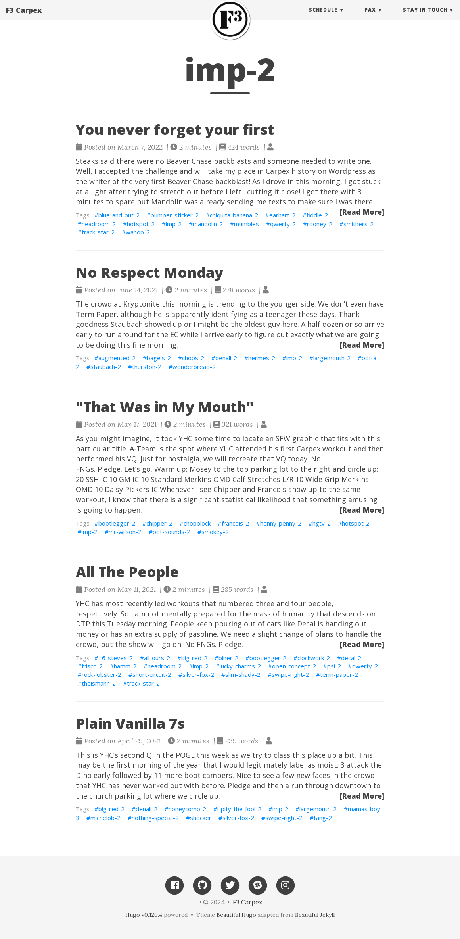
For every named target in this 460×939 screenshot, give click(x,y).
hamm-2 (125, 666)
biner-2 (228, 658)
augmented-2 (117, 358)
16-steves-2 (115, 658)
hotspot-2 (141, 224)
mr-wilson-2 (125, 532)
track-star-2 (98, 232)
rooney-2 (319, 224)
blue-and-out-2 (119, 215)
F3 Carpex (24, 18)
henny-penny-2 (280, 523)
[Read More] (362, 212)
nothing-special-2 (155, 818)
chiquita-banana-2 (234, 215)
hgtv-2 (321, 523)
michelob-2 (105, 818)
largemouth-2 (332, 358)
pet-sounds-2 (171, 532)
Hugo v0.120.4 (143, 914)
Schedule (323, 17)
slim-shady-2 (243, 674)
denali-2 (226, 358)
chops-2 (193, 358)
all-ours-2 (157, 658)
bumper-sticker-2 (175, 215)
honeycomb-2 (187, 809)
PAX (370, 17)
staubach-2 (105, 367)
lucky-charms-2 (240, 666)
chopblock (197, 523)
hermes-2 (261, 358)
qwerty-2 (283, 224)
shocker (200, 818)
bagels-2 (159, 358)
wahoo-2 (138, 232)
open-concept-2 (294, 666)
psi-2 (334, 666)
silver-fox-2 (198, 674)
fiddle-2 (317, 215)
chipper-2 (159, 523)
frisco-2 (92, 666)
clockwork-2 (313, 658)
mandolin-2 (208, 224)
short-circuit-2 (151, 674)
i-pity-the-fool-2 (239, 809)
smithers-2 (358, 224)
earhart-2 (282, 215)
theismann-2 (99, 683)
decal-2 (351, 658)
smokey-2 (215, 532)
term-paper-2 (339, 674)
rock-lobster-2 (101, 674)
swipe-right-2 (290, 674)
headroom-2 (99, 224)
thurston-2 (146, 367)
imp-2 (174, 224)
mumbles (246, 224)
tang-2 (323, 818)
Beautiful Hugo (236, 914)
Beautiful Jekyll (315, 914)
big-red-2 (194, 658)
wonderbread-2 (194, 367)
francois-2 (235, 523)
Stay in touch (425, 17)
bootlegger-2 (116, 523)
